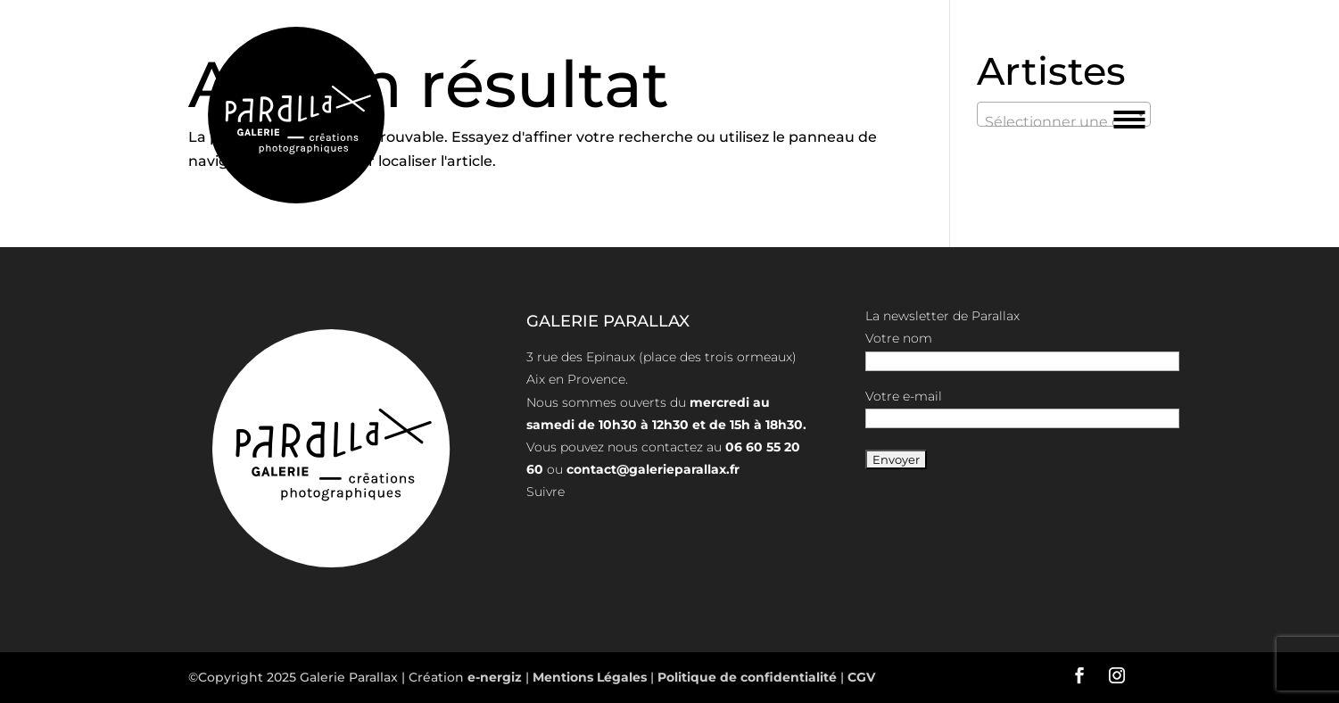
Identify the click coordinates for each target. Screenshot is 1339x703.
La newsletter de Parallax (942, 316)
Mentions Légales (591, 677)
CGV (859, 677)
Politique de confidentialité (747, 677)
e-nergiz (494, 677)
